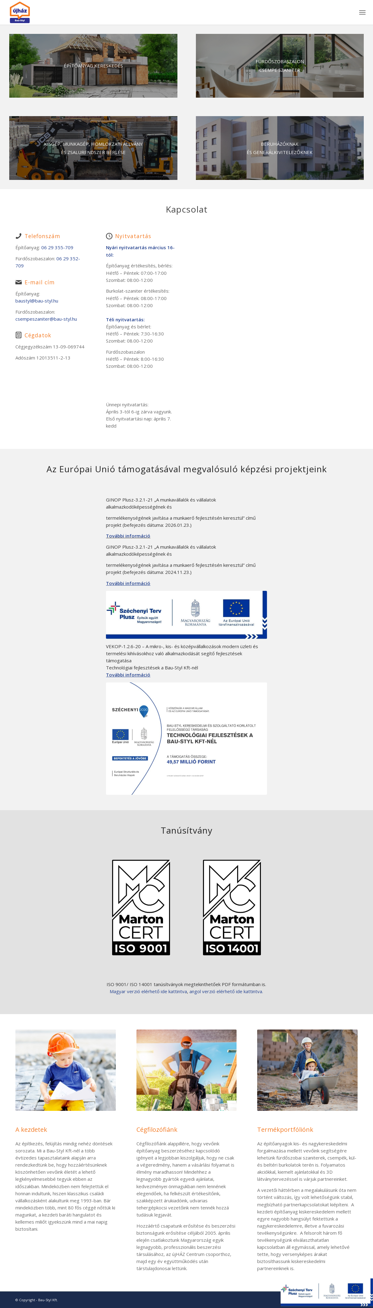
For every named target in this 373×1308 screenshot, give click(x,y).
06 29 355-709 (57, 247)
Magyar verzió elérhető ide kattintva (148, 991)
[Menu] (362, 12)
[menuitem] (362, 12)
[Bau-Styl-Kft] (93, 66)
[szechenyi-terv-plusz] (186, 615)
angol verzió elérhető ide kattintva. (226, 991)
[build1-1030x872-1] (280, 148)
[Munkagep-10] (93, 148)
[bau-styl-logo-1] (34, 12)
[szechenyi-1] (186, 738)
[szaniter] (280, 66)
